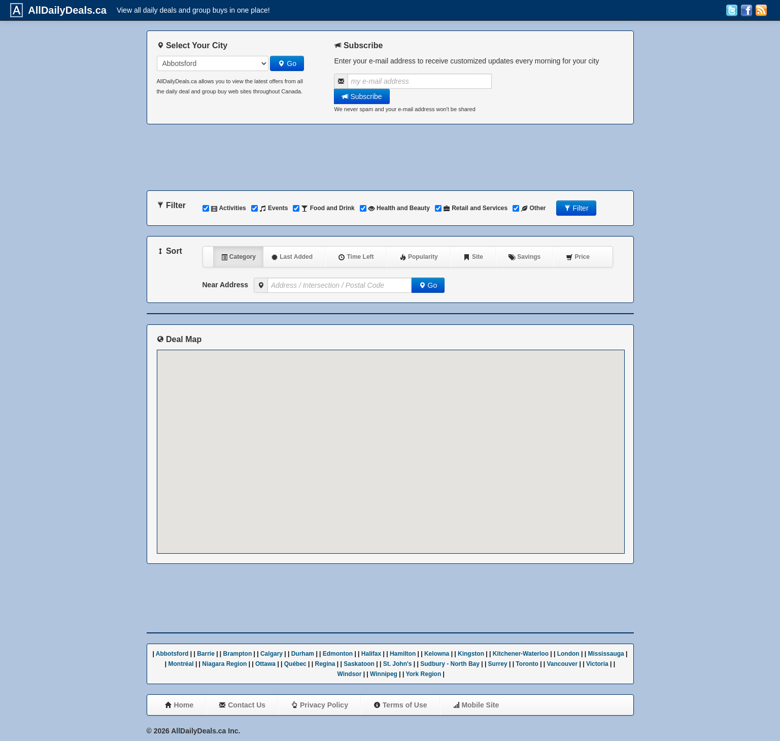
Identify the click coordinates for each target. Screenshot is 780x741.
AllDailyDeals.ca (65, 10)
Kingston (471, 653)
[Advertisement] (390, 157)
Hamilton (403, 653)
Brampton (237, 653)
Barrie (206, 653)
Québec (295, 663)
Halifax (371, 653)
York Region (423, 674)
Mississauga (606, 653)
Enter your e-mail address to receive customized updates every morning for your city (466, 61)
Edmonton (338, 653)
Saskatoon (359, 663)
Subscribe (362, 96)
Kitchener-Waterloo (521, 653)
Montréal (181, 663)
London (568, 653)
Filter (576, 208)
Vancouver (562, 663)
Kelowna (436, 653)
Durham (302, 653)
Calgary (271, 653)
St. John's (397, 663)
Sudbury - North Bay (450, 663)
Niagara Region (224, 663)
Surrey (497, 663)
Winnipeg (383, 674)
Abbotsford (172, 653)
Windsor (349, 674)
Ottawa (265, 663)
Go (287, 63)
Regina (325, 663)
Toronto (527, 663)
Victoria (597, 663)
